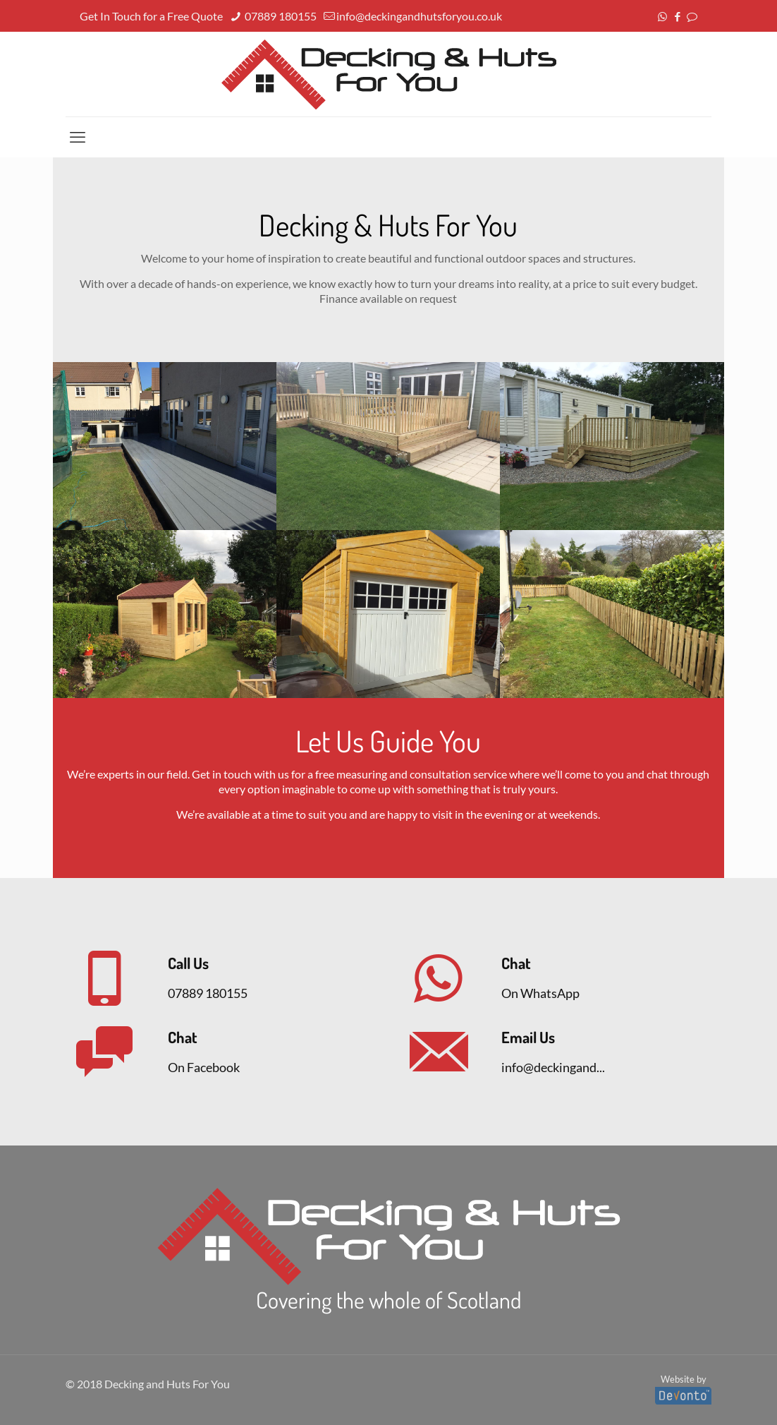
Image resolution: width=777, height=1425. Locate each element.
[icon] (692, 16)
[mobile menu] (78, 137)
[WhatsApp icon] (662, 16)
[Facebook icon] (677, 16)
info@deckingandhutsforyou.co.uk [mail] (419, 16)
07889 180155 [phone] (280, 16)
